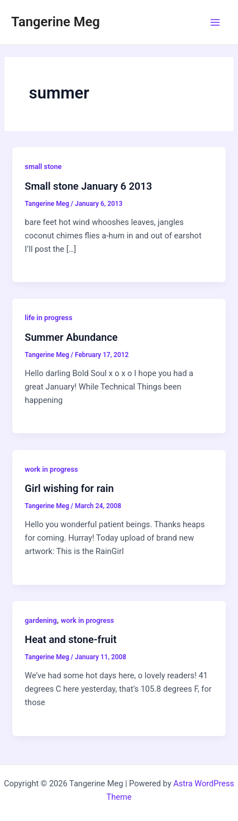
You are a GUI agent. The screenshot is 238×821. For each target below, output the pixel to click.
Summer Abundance (71, 337)
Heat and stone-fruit (70, 639)
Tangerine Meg (55, 22)
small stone (43, 166)
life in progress (48, 317)
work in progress (51, 469)
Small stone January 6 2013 (88, 186)
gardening (40, 620)
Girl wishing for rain (69, 488)
